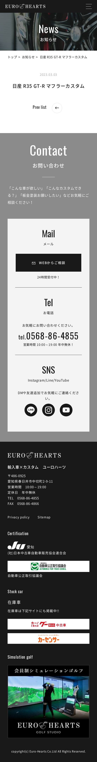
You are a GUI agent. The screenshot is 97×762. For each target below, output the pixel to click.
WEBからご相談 (52, 262)
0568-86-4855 (48, 336)
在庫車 (14, 602)
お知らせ (28, 57)
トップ (12, 57)
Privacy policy (19, 517)
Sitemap (44, 517)
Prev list (48, 107)
